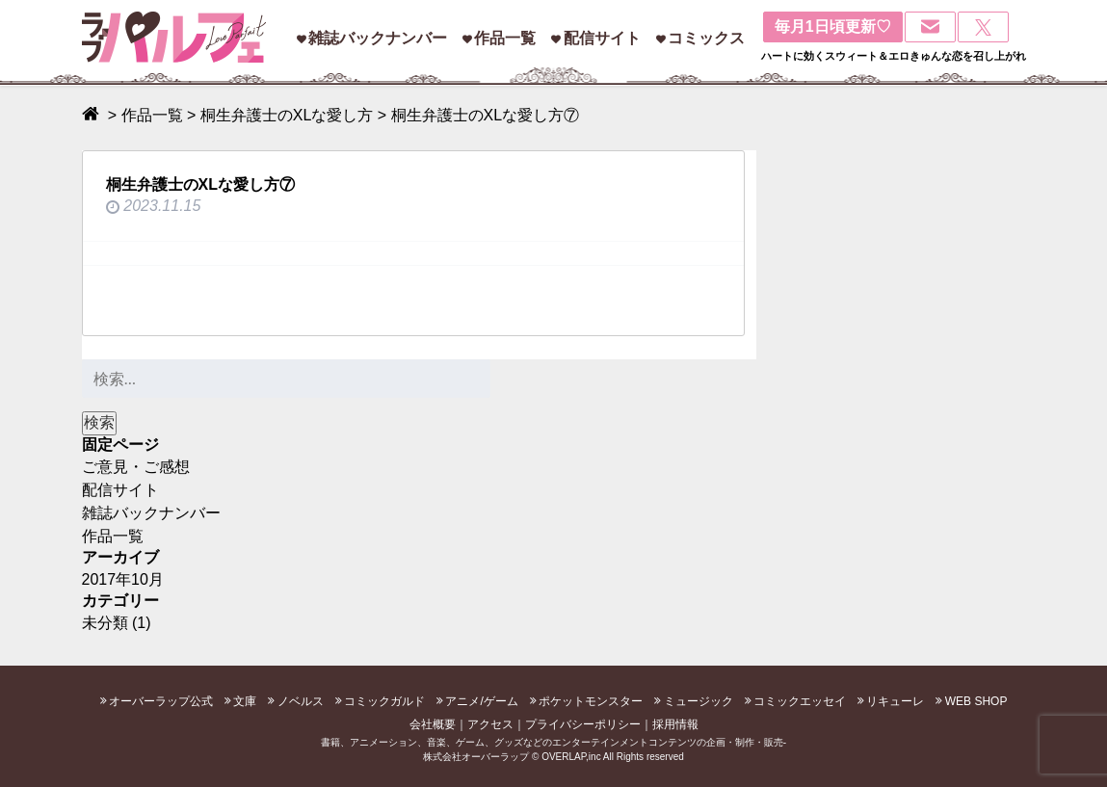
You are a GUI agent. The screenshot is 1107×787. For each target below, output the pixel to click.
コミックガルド (384, 701)
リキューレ (895, 701)
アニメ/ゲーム (481, 701)
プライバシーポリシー (583, 724)
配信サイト (602, 38)
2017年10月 (123, 579)
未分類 (105, 623)
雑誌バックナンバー (377, 38)
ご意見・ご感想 (136, 467)
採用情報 (675, 724)
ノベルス (300, 701)
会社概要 (432, 724)
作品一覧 (505, 38)
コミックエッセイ (799, 701)
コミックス (706, 38)
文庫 (244, 701)
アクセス (490, 724)
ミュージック (698, 701)
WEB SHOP (976, 701)
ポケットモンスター (591, 701)
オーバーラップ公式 (161, 701)
